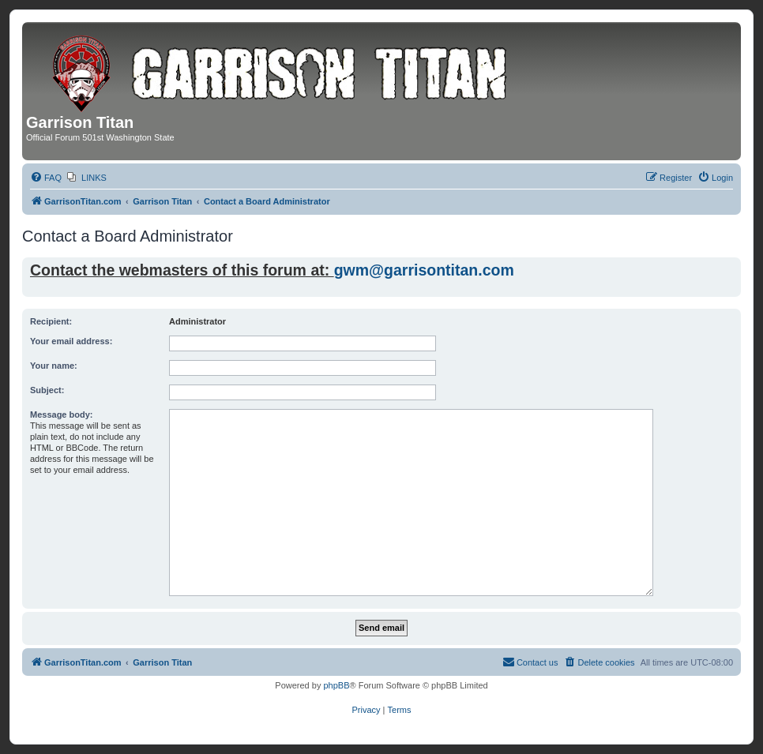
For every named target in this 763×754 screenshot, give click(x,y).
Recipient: (51, 321)
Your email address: (71, 341)
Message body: (61, 414)
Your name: (53, 365)
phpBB (336, 685)
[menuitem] (46, 177)
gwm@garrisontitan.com (424, 270)
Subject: (47, 390)
